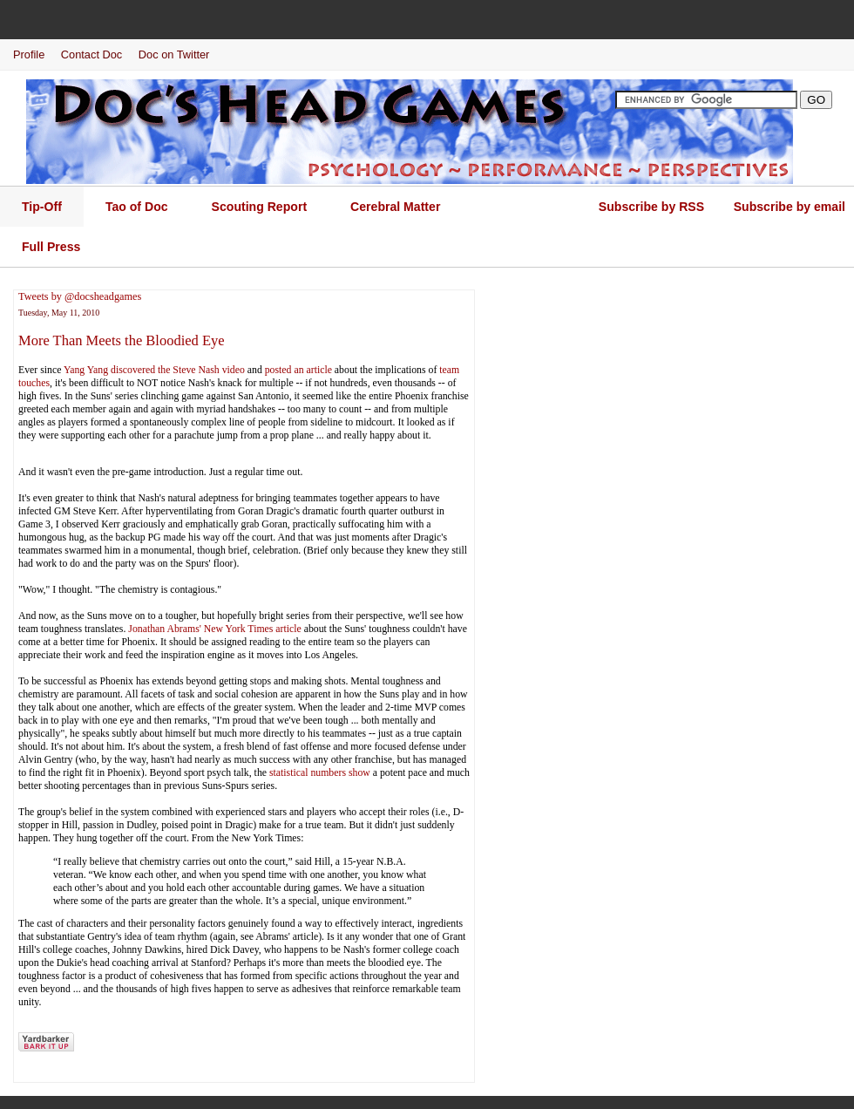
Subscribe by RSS (651, 207)
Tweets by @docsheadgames (79, 296)
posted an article (298, 370)
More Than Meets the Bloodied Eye (121, 340)
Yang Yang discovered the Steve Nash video (154, 370)
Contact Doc (91, 54)
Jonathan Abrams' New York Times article (214, 629)
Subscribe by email (789, 207)
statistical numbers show (319, 772)
